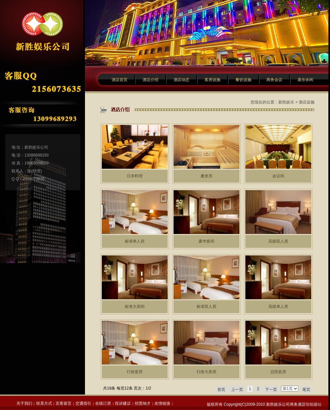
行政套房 (135, 371)
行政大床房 (206, 371)
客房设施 (212, 79)
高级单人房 (278, 306)
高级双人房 (278, 241)
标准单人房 (135, 241)
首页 (221, 389)
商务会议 (274, 79)
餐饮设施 (243, 79)
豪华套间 (206, 241)
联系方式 (44, 403)
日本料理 (135, 176)
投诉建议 (123, 403)
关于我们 (24, 403)
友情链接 (162, 403)
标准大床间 (135, 306)
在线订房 (103, 403)
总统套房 (278, 371)
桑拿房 (206, 176)
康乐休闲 (305, 79)
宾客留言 (63, 403)
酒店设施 (307, 102)
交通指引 (83, 403)
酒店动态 (181, 79)
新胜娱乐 (286, 102)
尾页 (306, 389)
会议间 (278, 176)
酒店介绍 (150, 79)
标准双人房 (206, 306)
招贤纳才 (143, 403)
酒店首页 (119, 79)
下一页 (271, 389)
